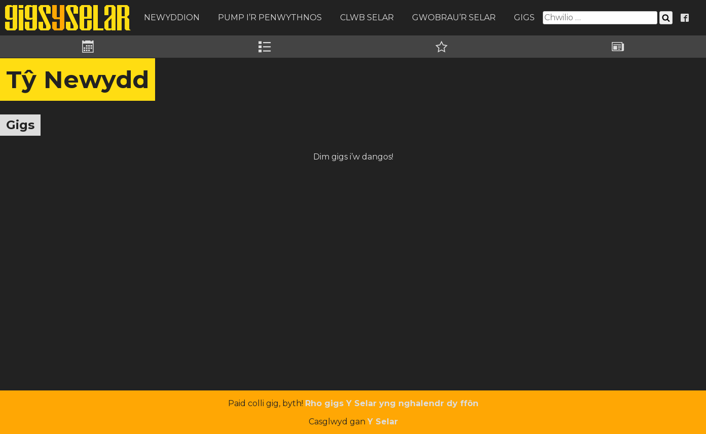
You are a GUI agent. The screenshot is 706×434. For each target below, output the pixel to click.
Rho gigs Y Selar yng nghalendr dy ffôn (391, 403)
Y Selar (382, 421)
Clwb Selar (367, 17)
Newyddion (172, 17)
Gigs (524, 17)
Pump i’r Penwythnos (270, 17)
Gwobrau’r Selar (454, 17)
